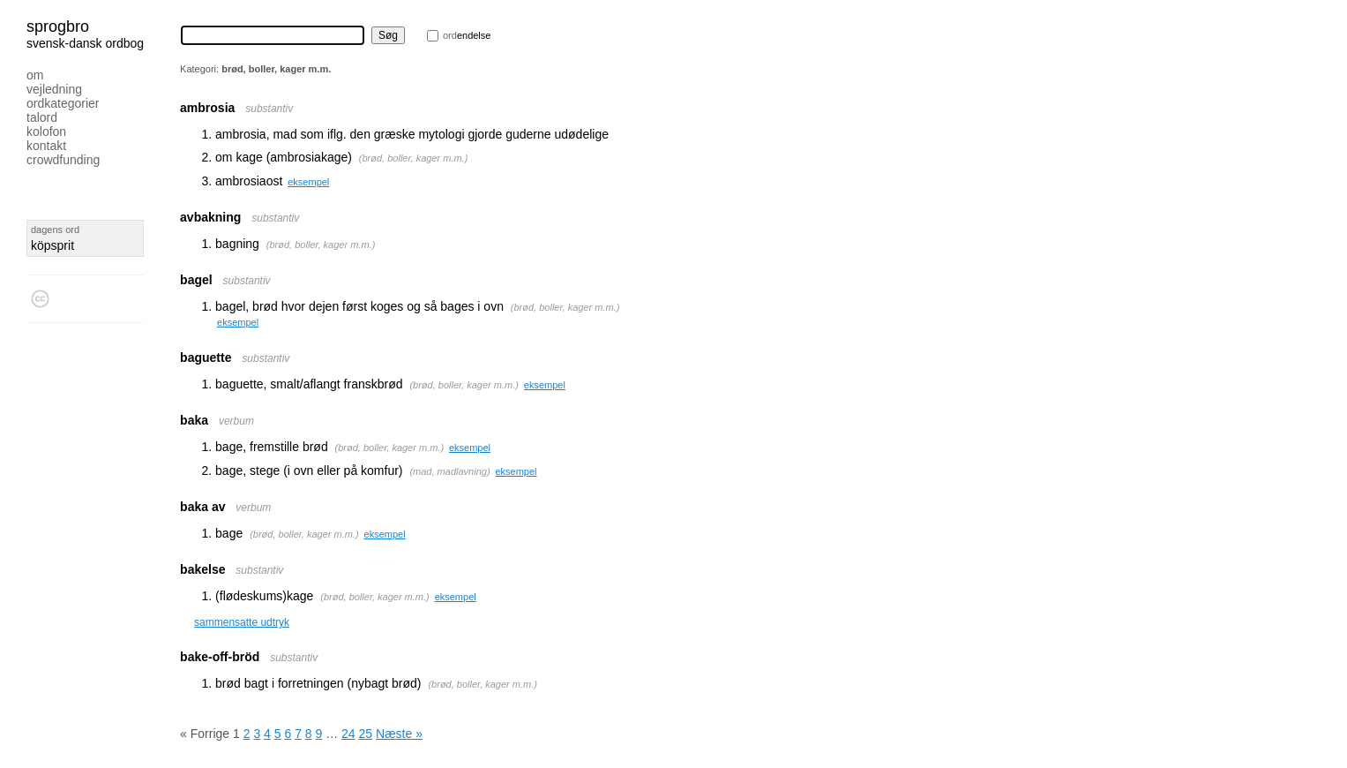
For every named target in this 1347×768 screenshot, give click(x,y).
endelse (466, 35)
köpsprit (52, 245)
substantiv (269, 108)
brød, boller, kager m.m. (414, 158)
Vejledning (54, 89)
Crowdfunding (63, 160)
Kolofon (46, 131)
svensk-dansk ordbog (85, 43)
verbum (236, 421)
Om (34, 75)
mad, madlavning (450, 471)
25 (366, 734)
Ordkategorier (63, 103)
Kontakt (46, 146)
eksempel (308, 182)
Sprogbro (57, 26)
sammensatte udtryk (241, 622)
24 (348, 734)
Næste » (399, 734)
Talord (41, 117)
